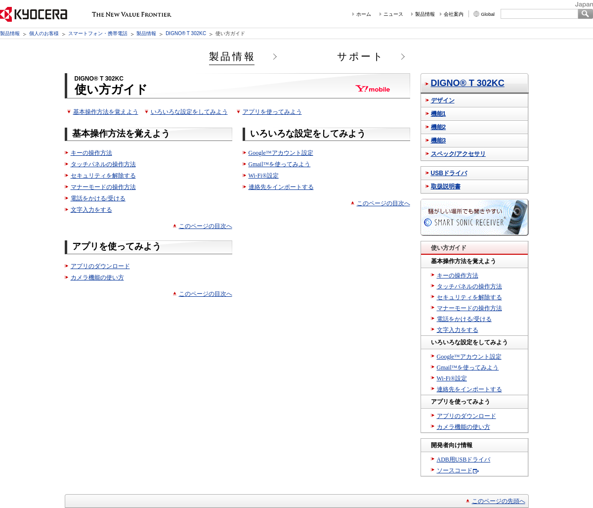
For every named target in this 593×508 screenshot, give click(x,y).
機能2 (438, 127)
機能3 (438, 140)
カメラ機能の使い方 (97, 277)
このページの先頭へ (498, 501)
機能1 (438, 113)
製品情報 (425, 14)
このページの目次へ (205, 226)
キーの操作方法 (91, 152)
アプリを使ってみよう (272, 111)
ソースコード (454, 470)
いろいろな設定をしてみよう (189, 111)
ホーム (363, 14)
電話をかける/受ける (98, 198)
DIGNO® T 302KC (186, 33)
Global (488, 14)
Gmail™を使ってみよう (280, 164)
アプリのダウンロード (100, 266)
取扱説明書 (446, 186)
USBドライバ (449, 173)
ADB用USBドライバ (464, 459)
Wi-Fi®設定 (264, 175)
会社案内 (454, 14)
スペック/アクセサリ (458, 153)
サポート (360, 56)
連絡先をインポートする (281, 187)
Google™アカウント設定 (281, 152)
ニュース (393, 14)
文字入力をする (91, 209)
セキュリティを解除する (103, 175)
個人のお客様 (44, 33)
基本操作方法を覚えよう (105, 111)
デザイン (443, 100)
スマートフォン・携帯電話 (97, 33)
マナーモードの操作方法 (103, 187)
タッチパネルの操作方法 (103, 164)
